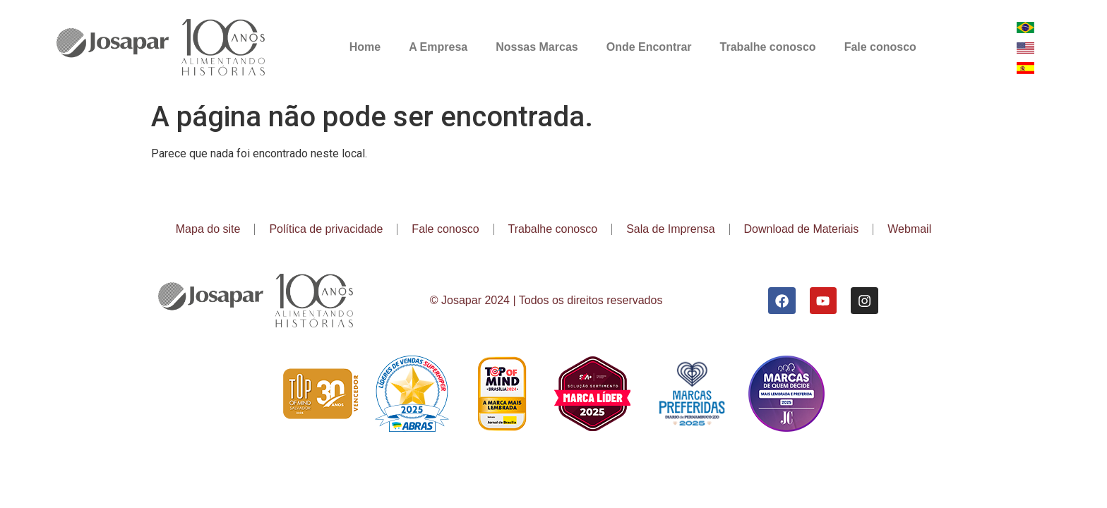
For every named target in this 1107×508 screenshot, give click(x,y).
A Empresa (438, 47)
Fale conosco (880, 47)
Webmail (909, 229)
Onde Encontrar (649, 47)
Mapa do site (208, 229)
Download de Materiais (801, 229)
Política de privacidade (326, 229)
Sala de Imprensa (670, 229)
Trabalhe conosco (768, 47)
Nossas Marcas (537, 47)
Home (365, 47)
